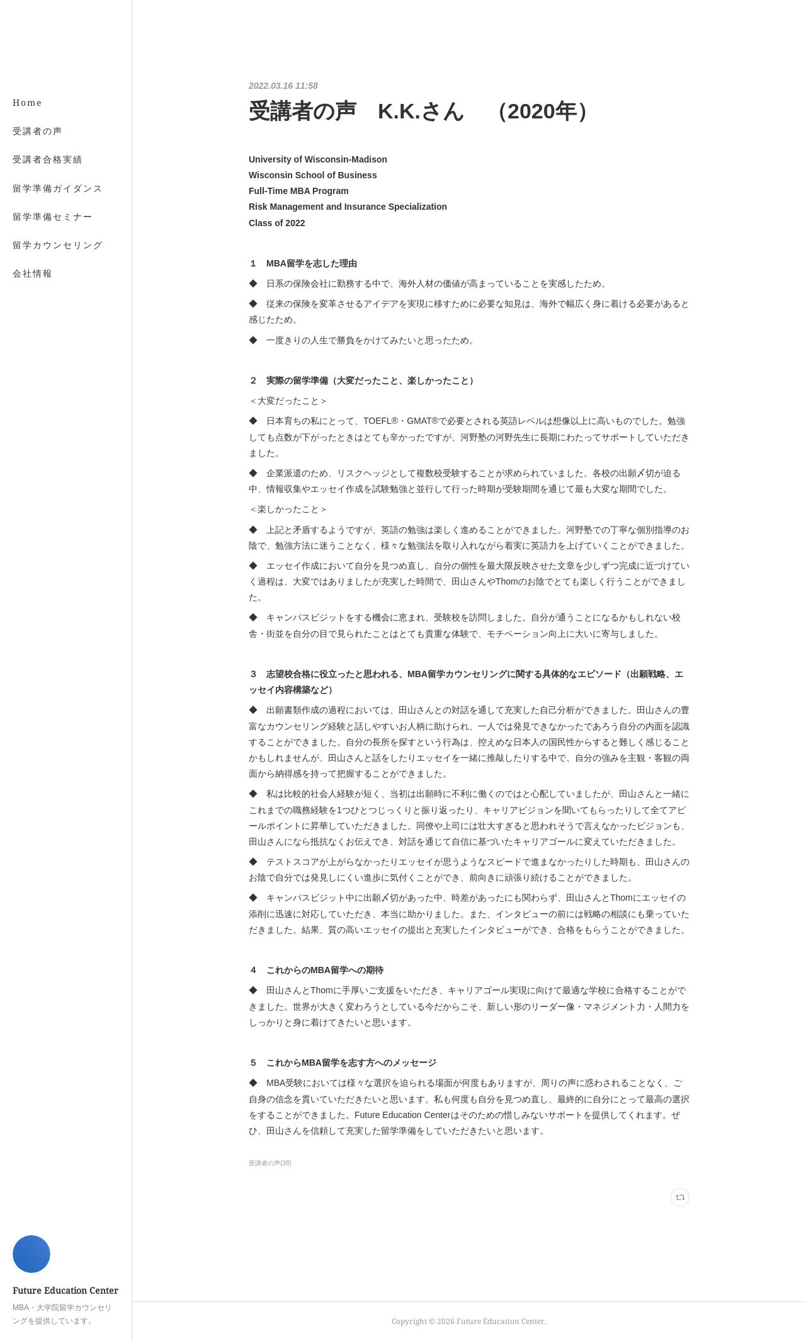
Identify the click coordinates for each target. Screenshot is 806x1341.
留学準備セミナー (53, 216)
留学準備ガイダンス (58, 188)
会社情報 (33, 273)
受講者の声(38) (270, 1163)
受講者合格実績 (48, 159)
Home (28, 102)
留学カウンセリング (58, 245)
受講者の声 (38, 131)
